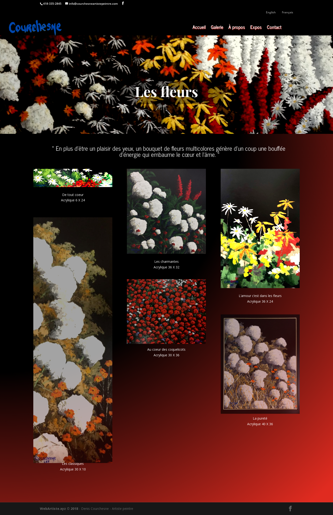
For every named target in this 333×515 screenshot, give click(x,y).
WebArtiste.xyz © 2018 (59, 508)
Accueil (199, 28)
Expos (256, 28)
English (271, 12)
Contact (274, 28)
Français (287, 12)
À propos (236, 28)
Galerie (217, 28)
